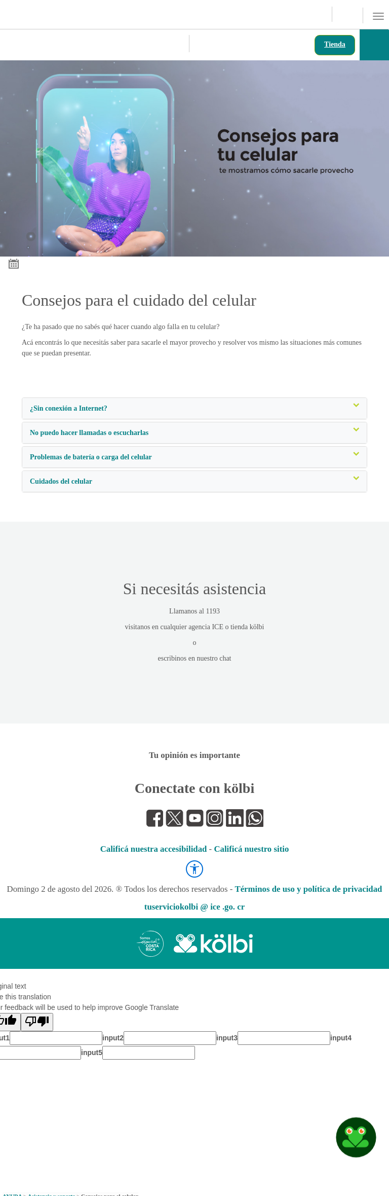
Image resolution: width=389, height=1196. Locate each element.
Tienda (334, 44)
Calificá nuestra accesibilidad (153, 849)
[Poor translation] (37, 1022)
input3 (227, 1038)
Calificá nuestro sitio (251, 849)
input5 (91, 1052)
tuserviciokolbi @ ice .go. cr (194, 907)
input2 (113, 1038)
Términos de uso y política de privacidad (308, 889)
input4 (341, 1038)
